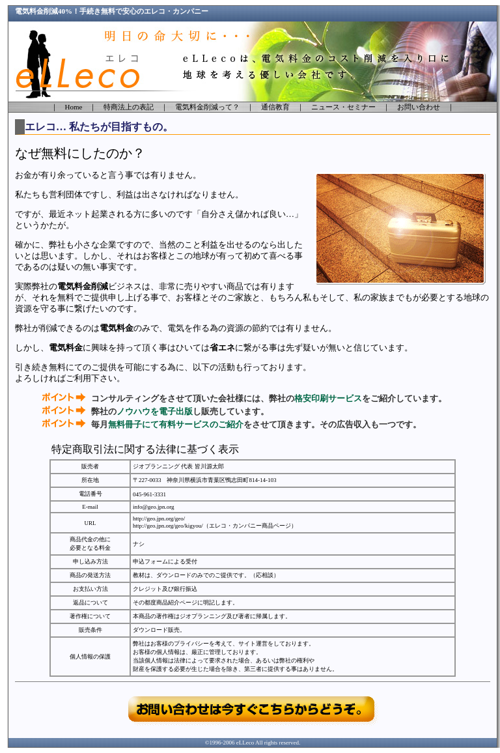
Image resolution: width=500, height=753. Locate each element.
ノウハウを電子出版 (155, 411)
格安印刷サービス (328, 398)
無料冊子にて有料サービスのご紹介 (175, 424)
